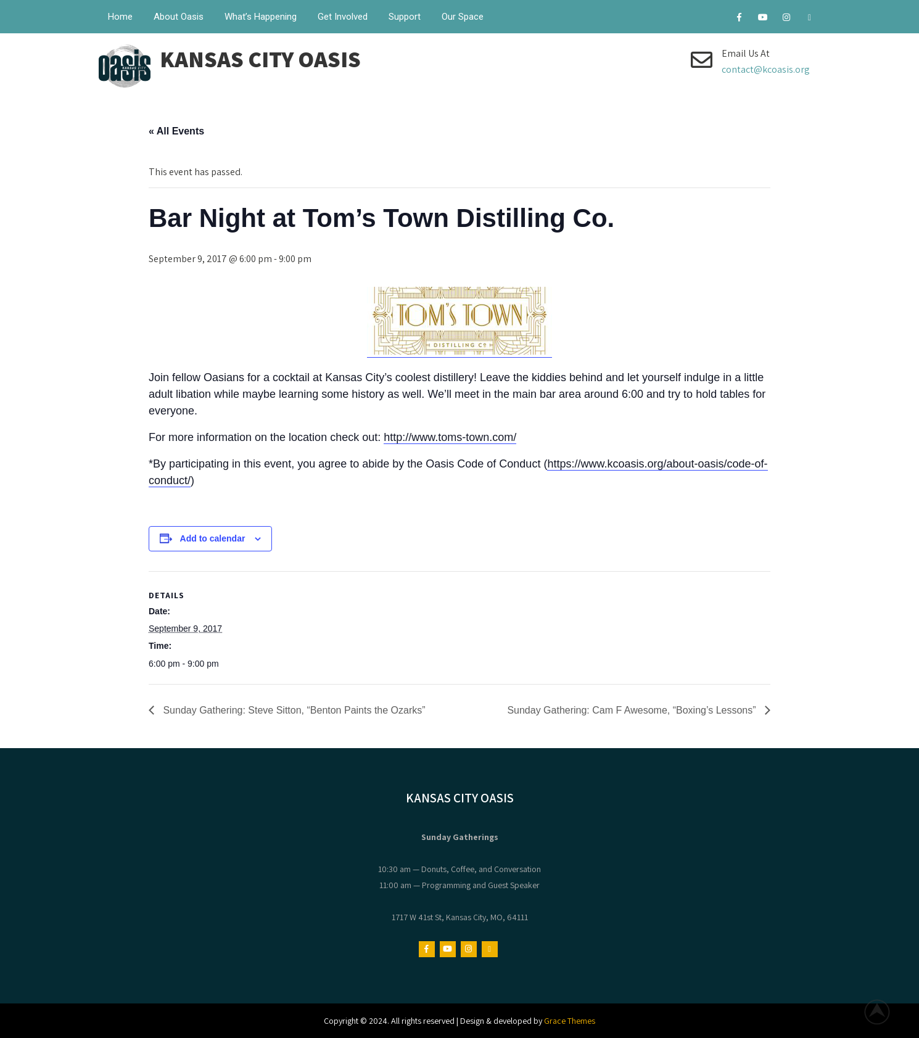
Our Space (463, 16)
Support (405, 16)
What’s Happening (261, 16)
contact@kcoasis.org (766, 69)
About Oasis (179, 16)
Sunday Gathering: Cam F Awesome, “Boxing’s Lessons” (633, 710)
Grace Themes (569, 1020)
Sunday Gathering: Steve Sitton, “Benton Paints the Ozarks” (293, 710)
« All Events (176, 131)
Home (120, 16)
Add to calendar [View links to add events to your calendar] (212, 538)
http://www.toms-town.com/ (450, 437)
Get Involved (343, 16)
